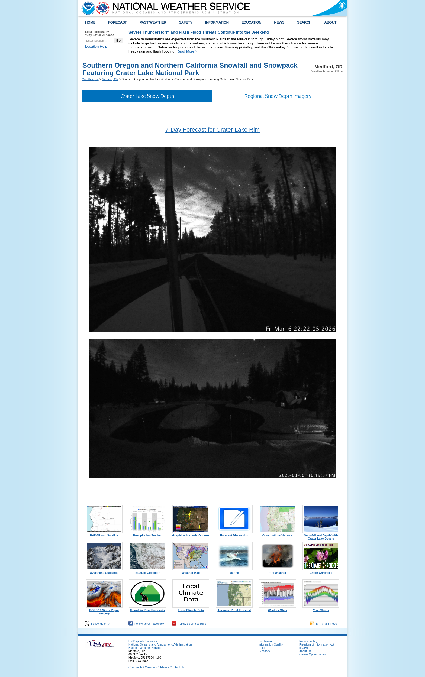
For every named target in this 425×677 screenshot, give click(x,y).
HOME (90, 22)
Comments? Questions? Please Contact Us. (156, 667)
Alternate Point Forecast (234, 609)
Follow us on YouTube (189, 623)
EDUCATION (251, 22)
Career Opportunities (312, 654)
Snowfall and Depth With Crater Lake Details (320, 535)
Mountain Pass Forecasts (147, 609)
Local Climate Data (190, 609)
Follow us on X (97, 623)
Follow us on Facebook (146, 623)
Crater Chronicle (320, 571)
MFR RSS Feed (323, 623)
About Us (305, 651)
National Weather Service (144, 647)
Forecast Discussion (234, 534)
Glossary (264, 651)
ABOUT (330, 22)
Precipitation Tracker (147, 534)
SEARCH (304, 22)
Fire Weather (277, 571)
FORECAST (117, 22)
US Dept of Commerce (142, 641)
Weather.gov (90, 79)
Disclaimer (265, 641)
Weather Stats (277, 609)
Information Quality (271, 644)
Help (262, 647)
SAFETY (185, 22)
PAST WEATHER (153, 22)
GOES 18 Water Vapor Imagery (104, 610)
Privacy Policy (308, 641)
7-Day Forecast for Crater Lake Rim (212, 129)
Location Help (96, 46)
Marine (234, 571)
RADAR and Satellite (104, 534)
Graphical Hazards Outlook (191, 534)
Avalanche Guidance (104, 571)
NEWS (279, 22)
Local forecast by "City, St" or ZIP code (99, 33)
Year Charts (320, 609)
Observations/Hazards (277, 534)
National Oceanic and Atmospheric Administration (160, 644)
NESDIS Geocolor (147, 571)
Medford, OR (110, 79)
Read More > (186, 51)
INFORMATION (217, 22)
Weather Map (190, 571)
